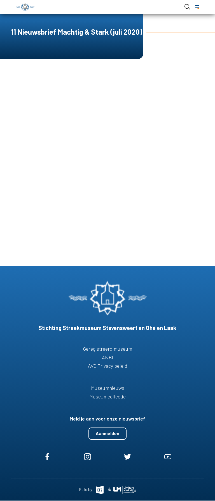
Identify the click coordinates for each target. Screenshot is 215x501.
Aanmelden (107, 433)
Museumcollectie (107, 396)
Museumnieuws (107, 388)
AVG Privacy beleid (107, 366)
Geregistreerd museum (107, 349)
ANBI (107, 357)
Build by (86, 489)
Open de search (187, 7)
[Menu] (197, 7)
